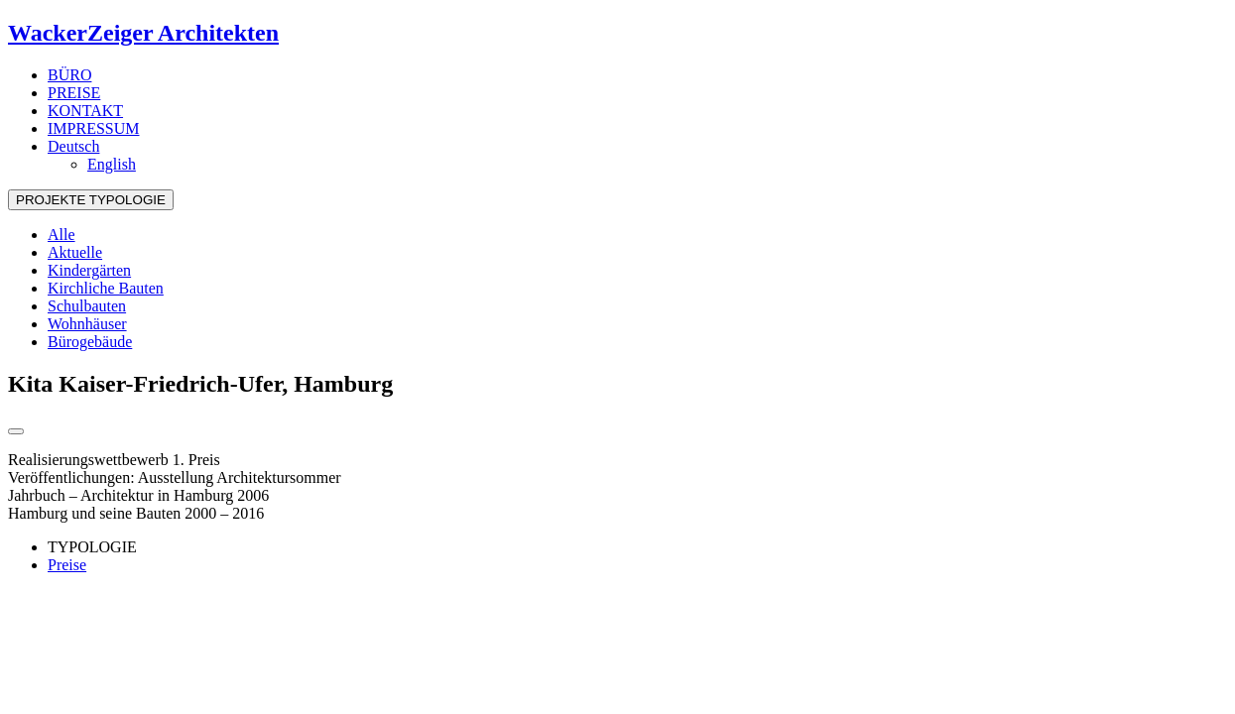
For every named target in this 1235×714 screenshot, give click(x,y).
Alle (61, 234)
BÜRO (69, 74)
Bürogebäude (90, 341)
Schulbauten (87, 306)
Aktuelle (75, 252)
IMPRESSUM (93, 128)
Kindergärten (89, 270)
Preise (67, 564)
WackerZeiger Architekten (143, 33)
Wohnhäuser (87, 323)
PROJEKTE (91, 199)
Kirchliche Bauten (106, 288)
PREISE (74, 92)
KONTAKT (85, 110)
